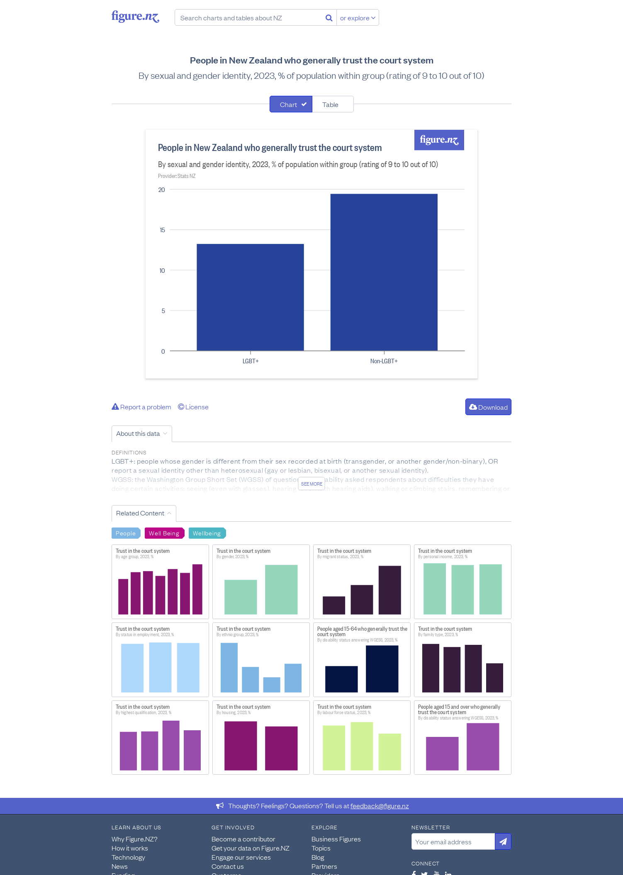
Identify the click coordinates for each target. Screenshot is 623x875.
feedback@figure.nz (379, 805)
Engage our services (241, 856)
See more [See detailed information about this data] (311, 483)
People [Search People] (126, 532)
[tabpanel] (311, 254)
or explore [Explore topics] (358, 17)
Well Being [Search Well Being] (164, 532)
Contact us (228, 865)
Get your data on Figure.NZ (251, 847)
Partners (324, 865)
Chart (288, 104)
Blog (318, 856)
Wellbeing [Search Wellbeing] (207, 532)
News (120, 865)
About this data (138, 433)
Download (488, 406)
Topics (321, 847)
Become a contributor (243, 838)
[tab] (291, 104)
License (193, 406)
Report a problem (141, 406)
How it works (130, 847)
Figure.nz (135, 16)
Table (330, 104)
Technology (128, 856)
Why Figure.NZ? (135, 838)
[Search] (329, 17)
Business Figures (336, 838)
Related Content (140, 512)
